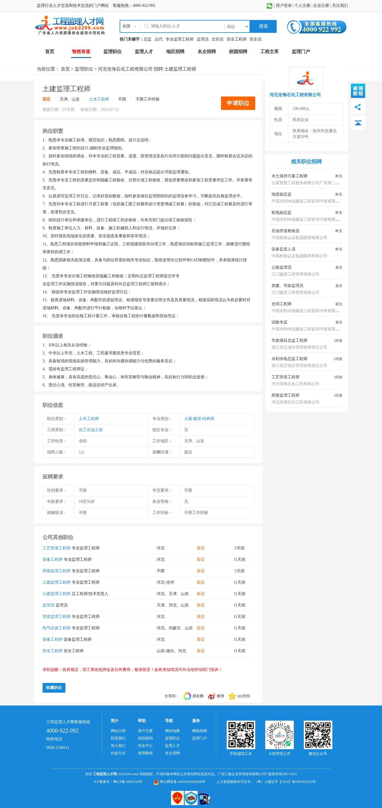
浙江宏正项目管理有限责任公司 (299, 347)
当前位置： (49, 69)
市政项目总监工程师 (289, 340)
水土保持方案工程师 (289, 176)
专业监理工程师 (180, 39)
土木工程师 (99, 99)
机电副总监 (281, 212)
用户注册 (145, 731)
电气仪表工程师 (57, 628)
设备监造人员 (283, 249)
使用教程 (145, 753)
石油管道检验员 (285, 231)
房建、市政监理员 (287, 286)
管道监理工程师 (57, 616)
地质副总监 (281, 194)
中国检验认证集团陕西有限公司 (299, 238)
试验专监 (279, 322)
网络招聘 (199, 731)
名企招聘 (172, 753)
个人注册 (302, 5)
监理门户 (199, 738)
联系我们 (118, 738)
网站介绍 (118, 731)
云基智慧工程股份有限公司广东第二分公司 (309, 183)
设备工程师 (53, 559)
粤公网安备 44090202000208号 (179, 782)
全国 (126, 26)
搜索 (263, 26)
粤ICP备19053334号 (127, 782)
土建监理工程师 (57, 582)
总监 (148, 39)
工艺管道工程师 (57, 548)
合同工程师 (281, 304)
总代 (159, 39)
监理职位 (84, 69)
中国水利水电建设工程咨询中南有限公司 (307, 201)
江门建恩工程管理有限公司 (295, 274)
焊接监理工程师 (57, 571)
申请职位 (238, 103)
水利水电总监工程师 (289, 359)
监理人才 (172, 745)
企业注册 (321, 5)
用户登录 (284, 5)
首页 (65, 69)
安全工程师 (237, 39)
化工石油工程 (91, 430)
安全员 (256, 39)
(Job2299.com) (128, 774)
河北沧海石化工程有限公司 (125, 69)
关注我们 (340, 5)
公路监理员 (281, 267)
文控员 (218, 39)
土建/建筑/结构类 (199, 419)
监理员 (203, 39)
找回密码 (145, 738)
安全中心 (145, 745)
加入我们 (118, 745)
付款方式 (118, 753)
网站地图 (172, 731)
